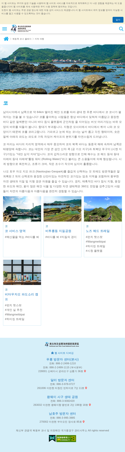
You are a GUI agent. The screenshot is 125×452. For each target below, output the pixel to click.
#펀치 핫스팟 (94, 237)
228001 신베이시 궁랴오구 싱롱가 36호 (60, 371)
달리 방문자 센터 (63, 380)
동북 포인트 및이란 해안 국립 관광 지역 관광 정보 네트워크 (21, 28)
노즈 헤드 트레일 (98, 231)
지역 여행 (39, 39)
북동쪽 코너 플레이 (22, 39)
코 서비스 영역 (15, 231)
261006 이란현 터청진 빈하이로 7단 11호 (60, 388)
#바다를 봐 (32, 237)
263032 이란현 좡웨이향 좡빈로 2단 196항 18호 (60, 405)
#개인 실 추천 (13, 309)
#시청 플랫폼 (94, 250)
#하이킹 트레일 (95, 246)
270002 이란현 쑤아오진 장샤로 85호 (61, 421)
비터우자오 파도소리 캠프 (21, 297)
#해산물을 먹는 (14, 237)
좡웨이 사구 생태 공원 (62, 397)
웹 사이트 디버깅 (64, 353)
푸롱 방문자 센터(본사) (62, 359)
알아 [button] (118, 20)
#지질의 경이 (68, 237)
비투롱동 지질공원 (58, 231)
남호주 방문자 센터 (62, 413)
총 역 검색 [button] (121, 28)
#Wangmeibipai (96, 241)
